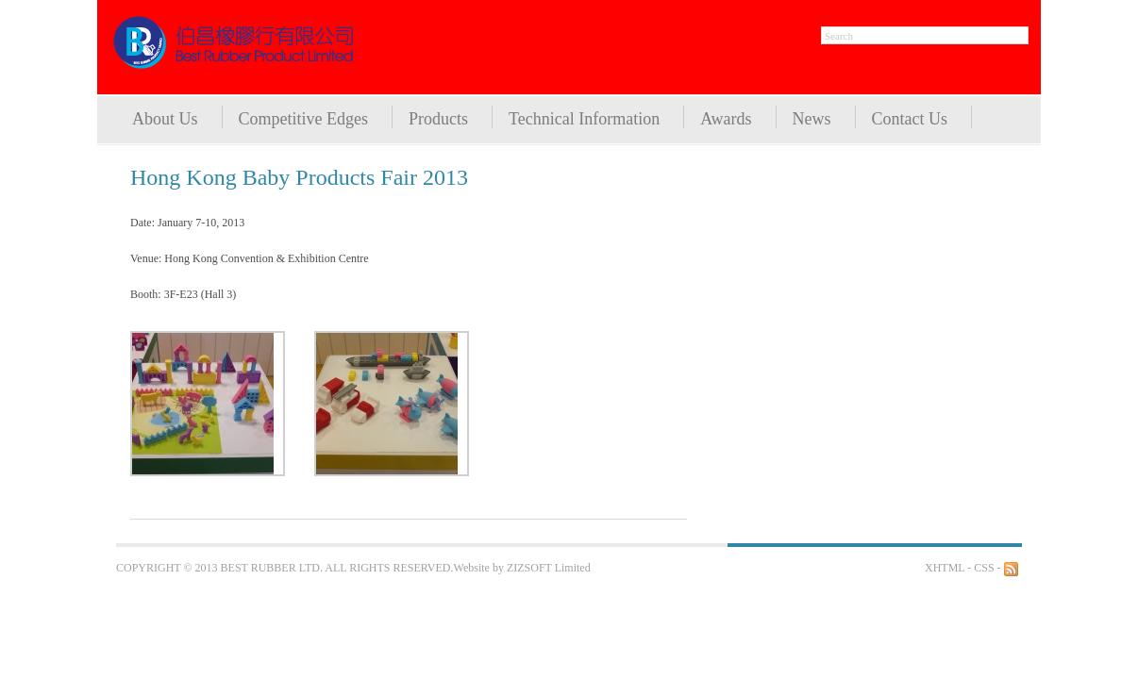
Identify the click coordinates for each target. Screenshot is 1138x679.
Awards (725, 118)
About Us (165, 118)
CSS (984, 567)
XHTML (944, 567)
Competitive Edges (303, 118)
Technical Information (584, 118)
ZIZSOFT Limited (549, 567)
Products (438, 118)
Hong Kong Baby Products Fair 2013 (299, 177)
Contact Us (910, 118)
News (812, 118)
